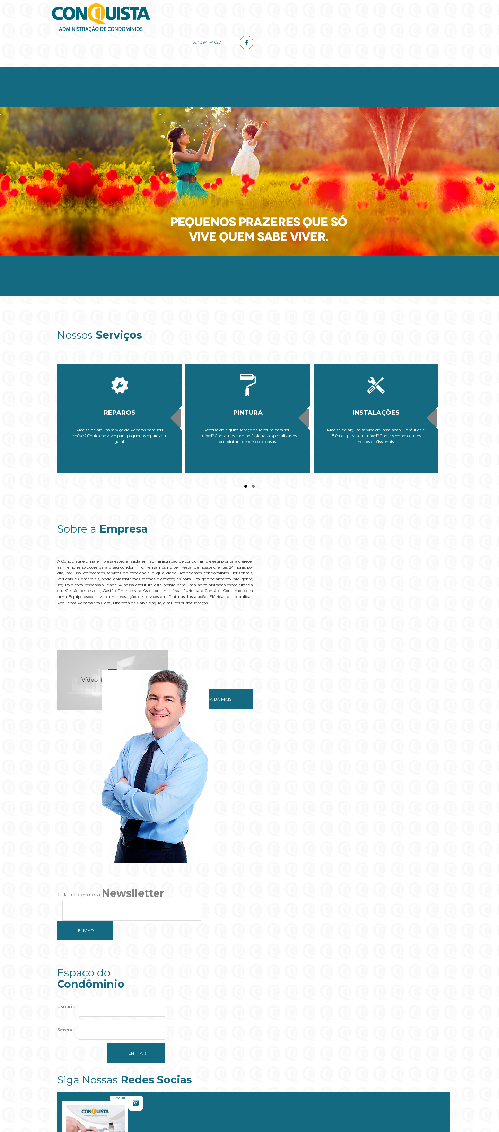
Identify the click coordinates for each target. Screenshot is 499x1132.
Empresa (153, 69)
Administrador (281, 69)
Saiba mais (211, 685)
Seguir (317, 799)
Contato (410, 69)
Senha (64, 832)
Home (89, 69)
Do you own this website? (217, 1030)
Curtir (417, 799)
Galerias (346, 69)
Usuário (66, 809)
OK (293, 1030)
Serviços (217, 69)
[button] (249, 1051)
